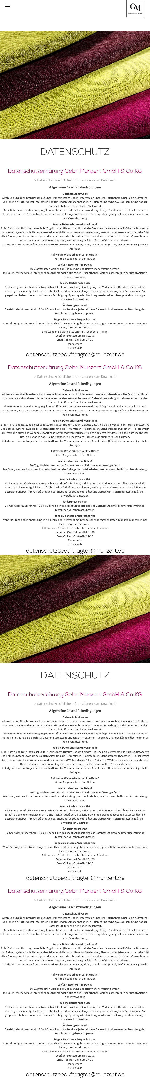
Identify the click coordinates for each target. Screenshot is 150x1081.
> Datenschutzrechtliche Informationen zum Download (75, 179)
